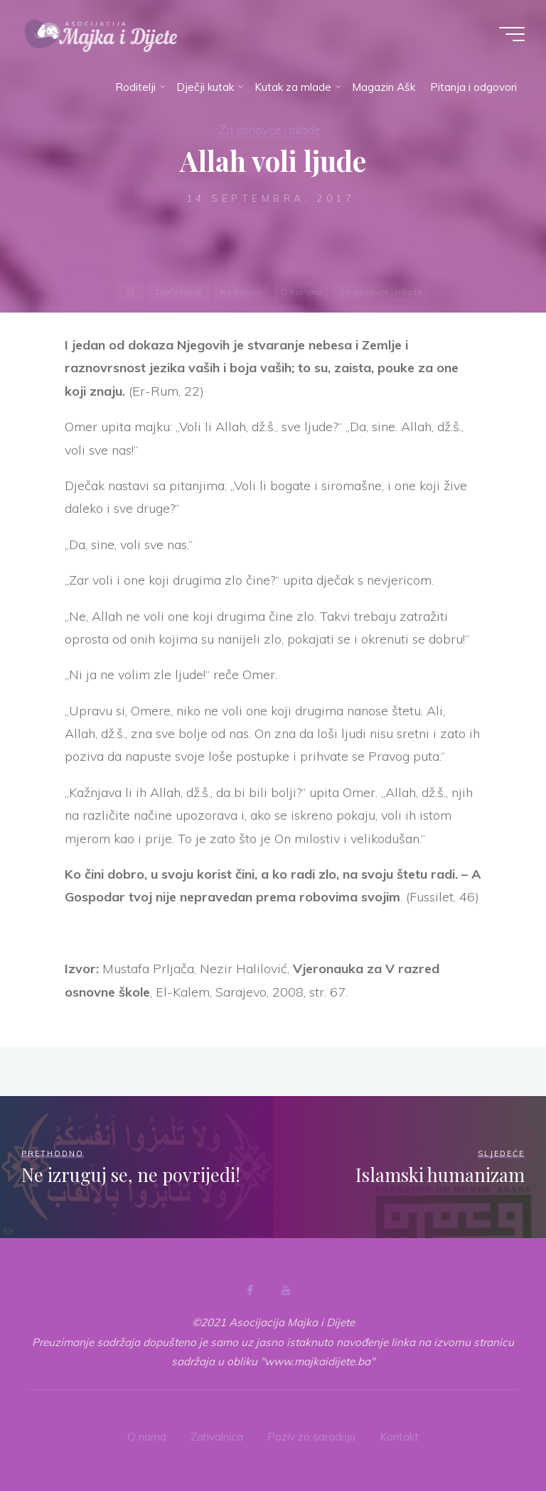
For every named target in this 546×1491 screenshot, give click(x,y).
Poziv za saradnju (311, 1436)
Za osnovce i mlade (270, 129)
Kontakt (399, 1436)
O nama (146, 1436)
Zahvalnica (217, 1436)
